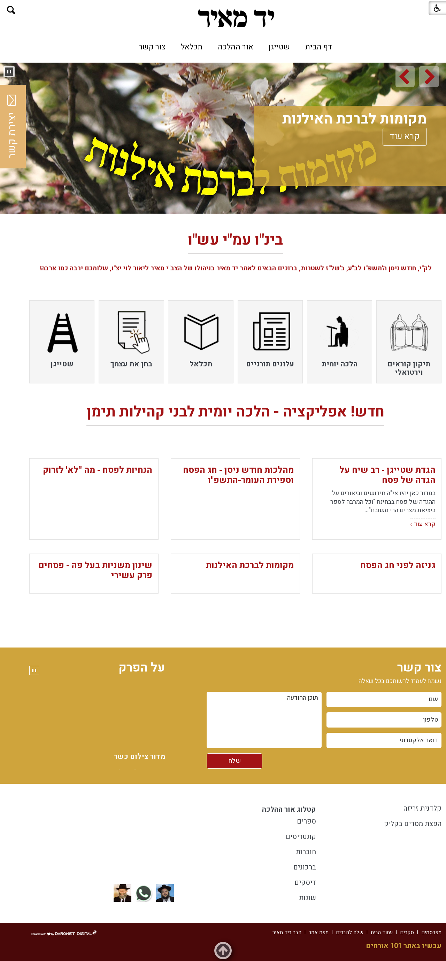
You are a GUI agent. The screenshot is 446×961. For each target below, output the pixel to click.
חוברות (306, 852)
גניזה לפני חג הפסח (398, 565)
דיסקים (305, 882)
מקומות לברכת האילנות (353, 119)
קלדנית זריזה (422, 808)
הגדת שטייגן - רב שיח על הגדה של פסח (387, 475)
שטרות (310, 268)
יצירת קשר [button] (12, 127)
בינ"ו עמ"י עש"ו (235, 241)
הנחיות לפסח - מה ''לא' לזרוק (97, 470)
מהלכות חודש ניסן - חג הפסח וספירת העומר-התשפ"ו (238, 475)
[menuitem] (319, 47)
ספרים (306, 821)
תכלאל (191, 47)
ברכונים (304, 867)
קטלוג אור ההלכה (289, 809)
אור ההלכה (235, 47)
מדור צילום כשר (139, 764)
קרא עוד (403, 136)
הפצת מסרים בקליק (412, 824)
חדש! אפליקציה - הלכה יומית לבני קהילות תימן (235, 412)
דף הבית (318, 47)
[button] (11, 10)
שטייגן (279, 47)
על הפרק (141, 668)
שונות (307, 898)
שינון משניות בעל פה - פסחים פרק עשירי (95, 570)
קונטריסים (301, 837)
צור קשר (152, 47)
